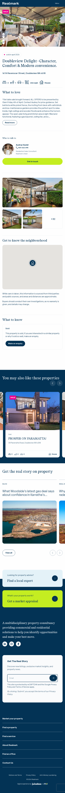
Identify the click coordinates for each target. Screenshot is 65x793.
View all (8, 553)
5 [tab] (31, 426)
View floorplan (3, 35)
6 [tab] (33, 426)
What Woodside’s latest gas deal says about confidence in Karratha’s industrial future (28, 494)
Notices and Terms (15, 775)
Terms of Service (22, 687)
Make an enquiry (15, 343)
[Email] (32, 678)
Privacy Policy (30, 775)
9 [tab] (37, 426)
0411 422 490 (22, 148)
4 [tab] (30, 426)
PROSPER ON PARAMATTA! (27, 438)
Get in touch (32, 161)
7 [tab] (34, 426)
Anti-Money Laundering (48, 775)
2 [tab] (27, 426)
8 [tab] (36, 426)
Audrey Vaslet (22, 145)
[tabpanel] (32, 411)
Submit (53, 678)
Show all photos (3, 42)
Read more (10, 123)
